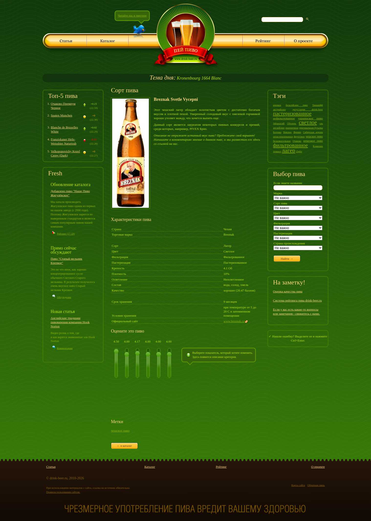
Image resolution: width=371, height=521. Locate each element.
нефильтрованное (284, 118)
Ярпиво (297, 132)
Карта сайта (298, 485)
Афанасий (278, 123)
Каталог (149, 467)
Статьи (50, 467)
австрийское (279, 109)
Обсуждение (64, 297)
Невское (287, 132)
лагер (288, 150)
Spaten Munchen (61, 115)
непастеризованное (283, 136)
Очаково (297, 141)
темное (277, 151)
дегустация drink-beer (307, 109)
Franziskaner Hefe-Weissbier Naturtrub (63, 141)
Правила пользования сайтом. (63, 491)
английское (278, 127)
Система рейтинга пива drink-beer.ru (297, 300)
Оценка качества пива (287, 291)
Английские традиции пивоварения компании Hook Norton (70, 322)
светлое (308, 122)
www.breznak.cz (234, 321)
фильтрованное (290, 145)
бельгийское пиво (297, 105)
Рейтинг (221, 467)
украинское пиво (310, 118)
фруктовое (299, 136)
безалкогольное (282, 140)
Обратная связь (316, 485)
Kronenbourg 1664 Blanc (185, 78)
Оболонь (291, 123)
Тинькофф (317, 105)
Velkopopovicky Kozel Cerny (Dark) (65, 153)
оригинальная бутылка (311, 127)
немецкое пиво (313, 141)
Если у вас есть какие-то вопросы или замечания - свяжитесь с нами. (296, 311)
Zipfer (299, 151)
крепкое (277, 105)
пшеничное (291, 127)
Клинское (318, 146)
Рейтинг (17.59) (66, 233)
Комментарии (65, 348)
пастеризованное (292, 113)
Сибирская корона (313, 132)
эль (321, 123)
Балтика (277, 132)
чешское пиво (120, 430)
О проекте (318, 467)
